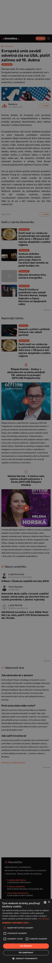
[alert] (26, 481)
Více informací (43, 919)
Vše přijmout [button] (26, 946)
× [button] (49, 902)
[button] (26, 922)
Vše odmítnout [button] (26, 952)
